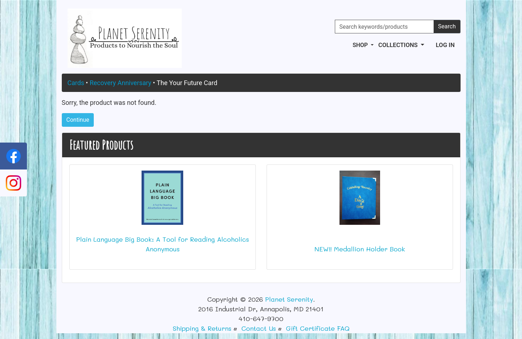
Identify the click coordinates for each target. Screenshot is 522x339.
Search (447, 26)
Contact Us (258, 328)
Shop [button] (360, 45)
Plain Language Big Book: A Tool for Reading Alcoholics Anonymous (162, 244)
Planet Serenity (289, 299)
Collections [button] (398, 44)
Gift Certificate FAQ (318, 328)
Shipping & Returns (202, 328)
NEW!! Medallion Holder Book (359, 249)
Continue (77, 119)
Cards (76, 83)
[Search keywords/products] (384, 26)
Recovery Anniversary (120, 83)
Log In (445, 44)
